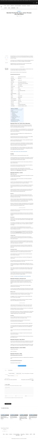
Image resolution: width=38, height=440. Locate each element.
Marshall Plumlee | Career (14, 111)
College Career (15, 115)
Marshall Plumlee (10, 370)
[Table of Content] (22, 108)
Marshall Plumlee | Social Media (15, 120)
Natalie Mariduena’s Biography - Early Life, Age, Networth (5, 418)
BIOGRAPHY (19, 11)
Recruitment (14, 114)
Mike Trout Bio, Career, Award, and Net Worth (6, 69)
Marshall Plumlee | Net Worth (15, 119)
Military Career (14, 117)
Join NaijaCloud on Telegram (22, 365)
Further (12, 110)
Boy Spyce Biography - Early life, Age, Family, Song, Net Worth (33, 418)
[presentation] (9, 401)
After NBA (14, 118)
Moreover (14, 113)
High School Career (15, 112)
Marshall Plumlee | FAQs (14, 121)
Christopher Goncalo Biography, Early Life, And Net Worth (23, 276)
